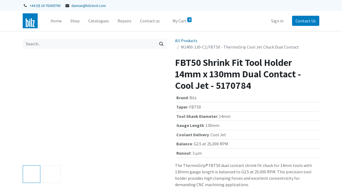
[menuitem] (56, 20)
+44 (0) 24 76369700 (45, 5)
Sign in (277, 20)
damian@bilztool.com (88, 5)
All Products (186, 40)
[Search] (161, 44)
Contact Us (306, 20)
